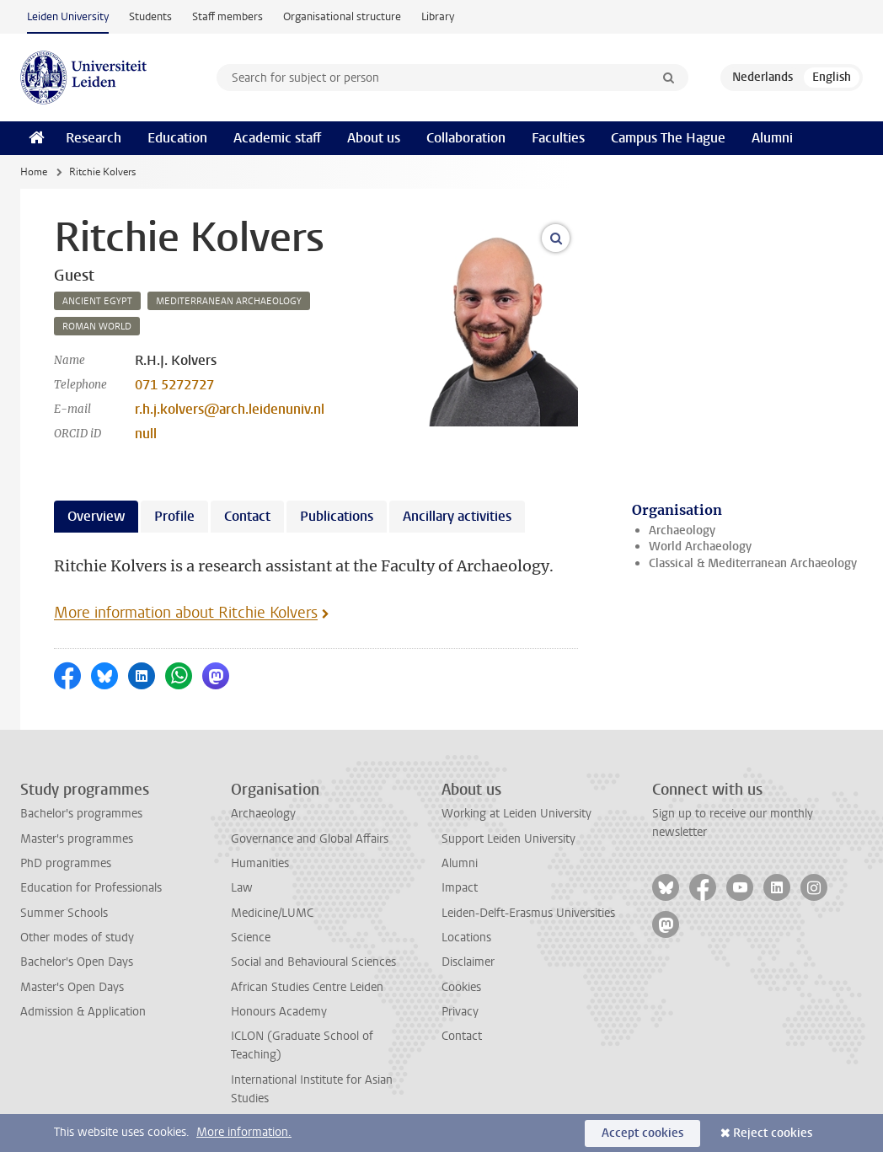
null (146, 433)
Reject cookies (772, 1133)
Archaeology (682, 530)
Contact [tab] (247, 516)
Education (177, 138)
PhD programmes (65, 863)
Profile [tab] (174, 516)
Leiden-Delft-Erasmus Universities (528, 913)
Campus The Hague (668, 138)
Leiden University (68, 16)
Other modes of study (77, 938)
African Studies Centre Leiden (307, 987)
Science (250, 938)
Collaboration (466, 138)
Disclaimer (468, 962)
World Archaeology (700, 546)
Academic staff (277, 138)
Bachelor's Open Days (76, 962)
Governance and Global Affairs (309, 839)
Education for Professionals (91, 888)
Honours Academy (279, 1012)
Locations (466, 938)
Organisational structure (342, 16)
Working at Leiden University (516, 814)
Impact (460, 888)
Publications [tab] (336, 516)
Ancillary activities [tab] (457, 516)
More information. (244, 1132)
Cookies (461, 987)
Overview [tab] (96, 516)
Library (437, 16)
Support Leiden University (508, 839)
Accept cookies (642, 1133)
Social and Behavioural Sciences (313, 962)
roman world (96, 326)
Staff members (227, 16)
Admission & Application (83, 1012)
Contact (462, 1036)
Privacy (460, 1012)
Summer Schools (64, 913)
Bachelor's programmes (81, 814)
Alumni (772, 138)
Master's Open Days (72, 987)
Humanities (260, 863)
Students (150, 16)
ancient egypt (97, 301)
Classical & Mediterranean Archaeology (753, 563)
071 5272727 (174, 385)
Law (242, 888)
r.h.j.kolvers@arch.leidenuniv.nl (229, 409)
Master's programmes (76, 839)
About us (373, 138)
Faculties (558, 138)
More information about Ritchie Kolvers (186, 613)
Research (93, 138)
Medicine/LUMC (272, 913)
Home (33, 172)
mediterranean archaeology (229, 301)
